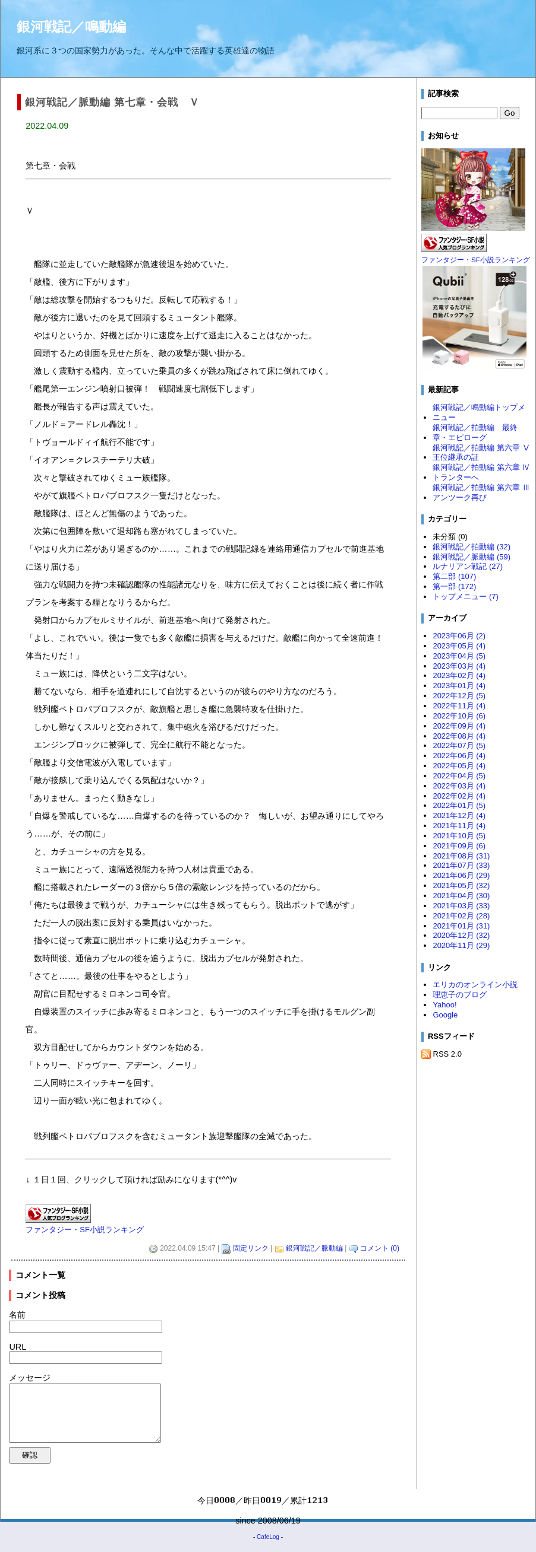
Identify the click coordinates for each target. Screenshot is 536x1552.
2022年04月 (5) (459, 775)
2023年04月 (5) (459, 655)
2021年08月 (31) (461, 855)
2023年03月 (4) (459, 665)
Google (445, 1014)
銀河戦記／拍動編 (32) (471, 546)
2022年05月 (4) (459, 765)
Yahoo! (444, 1004)
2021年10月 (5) (459, 835)
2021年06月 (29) (461, 875)
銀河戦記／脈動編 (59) (471, 556)
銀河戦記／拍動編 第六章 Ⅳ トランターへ (482, 472)
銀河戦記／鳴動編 (71, 26)
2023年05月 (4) (459, 645)
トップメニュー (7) (465, 596)
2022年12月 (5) (459, 695)
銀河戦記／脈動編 (314, 1248)
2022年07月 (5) (459, 745)
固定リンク (251, 1248)
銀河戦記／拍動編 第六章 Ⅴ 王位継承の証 (482, 452)
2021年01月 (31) (461, 925)
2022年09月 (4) (459, 725)
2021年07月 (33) (461, 865)
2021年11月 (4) (459, 825)
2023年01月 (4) (459, 685)
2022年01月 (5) (459, 805)
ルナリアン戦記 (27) (468, 566)
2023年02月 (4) (459, 675)
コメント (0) (379, 1248)
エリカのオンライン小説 (475, 984)
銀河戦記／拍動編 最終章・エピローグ (475, 432)
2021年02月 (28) (461, 915)
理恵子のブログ (460, 994)
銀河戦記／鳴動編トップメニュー (479, 412)
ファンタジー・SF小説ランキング (85, 1229)
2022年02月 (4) (459, 795)
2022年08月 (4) (459, 736)
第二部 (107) (454, 576)
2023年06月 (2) (459, 635)
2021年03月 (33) (461, 905)
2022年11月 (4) (459, 705)
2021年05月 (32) (461, 885)
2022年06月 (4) (459, 755)
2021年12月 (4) (459, 815)
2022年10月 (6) (459, 715)
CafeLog (268, 1537)
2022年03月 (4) (459, 785)
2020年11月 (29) (461, 945)
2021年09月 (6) (459, 845)
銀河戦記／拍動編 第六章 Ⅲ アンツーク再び (482, 492)
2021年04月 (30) (461, 895)
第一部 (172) (454, 586)
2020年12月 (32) (461, 935)
